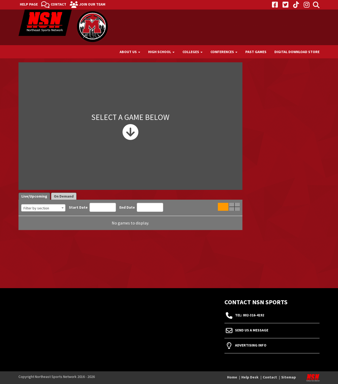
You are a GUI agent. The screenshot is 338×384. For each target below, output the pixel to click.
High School (161, 51)
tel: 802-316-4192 (249, 315)
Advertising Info (250, 345)
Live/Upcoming (34, 196)
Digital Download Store (297, 51)
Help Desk (250, 377)
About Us (130, 51)
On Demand (64, 196)
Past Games (255, 51)
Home (232, 377)
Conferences (223, 51)
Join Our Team (92, 4)
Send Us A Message (251, 330)
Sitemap (288, 377)
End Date (141, 207)
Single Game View (223, 207)
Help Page (29, 4)
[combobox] (43, 208)
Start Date (92, 207)
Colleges (192, 51)
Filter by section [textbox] (36, 208)
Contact (58, 4)
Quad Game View (234, 207)
